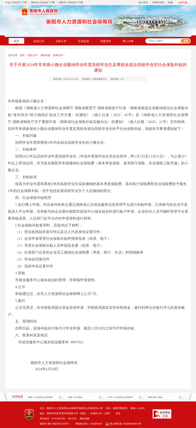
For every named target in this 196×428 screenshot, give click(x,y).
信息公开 (38, 41)
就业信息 (45, 55)
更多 (118, 413)
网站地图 (84, 418)
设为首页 (143, 2)
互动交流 (83, 41)
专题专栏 (105, 41)
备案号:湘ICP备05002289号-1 (55, 423)
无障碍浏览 (158, 2)
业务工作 (61, 41)
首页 (16, 41)
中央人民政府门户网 (16, 2)
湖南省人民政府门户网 (43, 2)
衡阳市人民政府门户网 (71, 2)
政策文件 (58, 55)
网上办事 (128, 41)
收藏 (170, 2)
